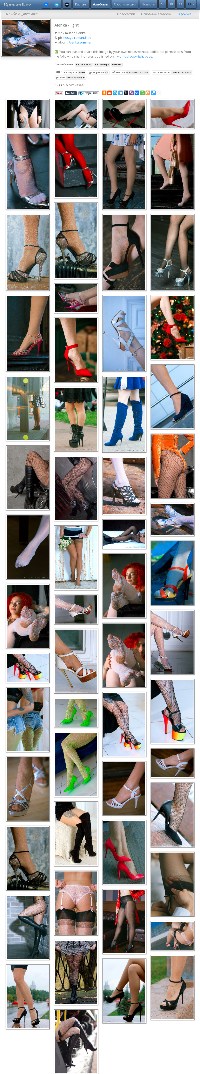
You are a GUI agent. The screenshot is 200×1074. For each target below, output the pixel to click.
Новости (148, 4)
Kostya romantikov (77, 38)
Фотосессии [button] (126, 14)
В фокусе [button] (185, 14)
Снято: (59, 85)
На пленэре (102, 64)
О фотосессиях (125, 4)
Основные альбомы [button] (156, 14)
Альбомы (100, 4)
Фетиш (116, 64)
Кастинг (81, 4)
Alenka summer (80, 42)
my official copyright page (133, 56)
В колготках (84, 64)
